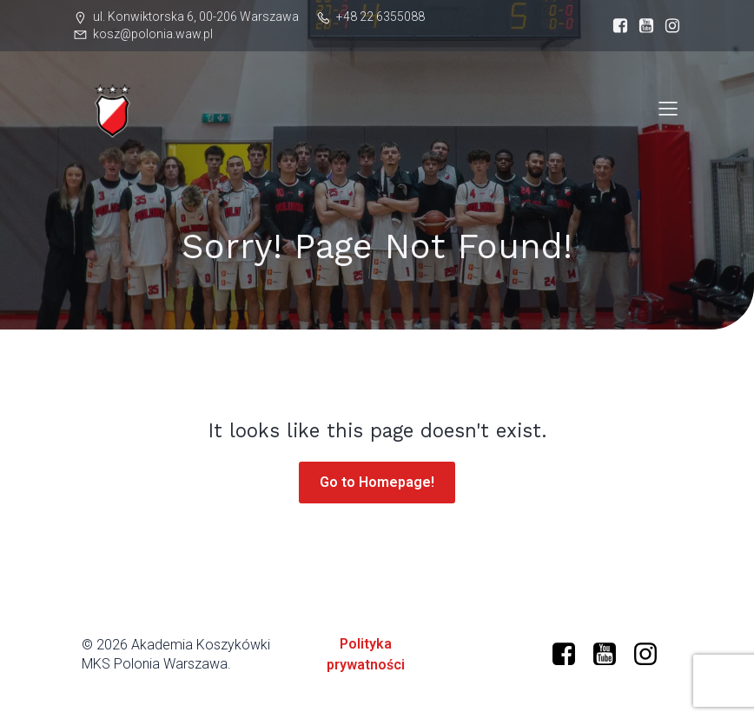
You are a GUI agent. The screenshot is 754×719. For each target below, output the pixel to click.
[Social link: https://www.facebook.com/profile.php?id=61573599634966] (616, 26)
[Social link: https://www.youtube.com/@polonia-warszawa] (642, 26)
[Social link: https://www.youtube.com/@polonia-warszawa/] (611, 655)
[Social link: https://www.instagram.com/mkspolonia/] (668, 26)
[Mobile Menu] (668, 108)
